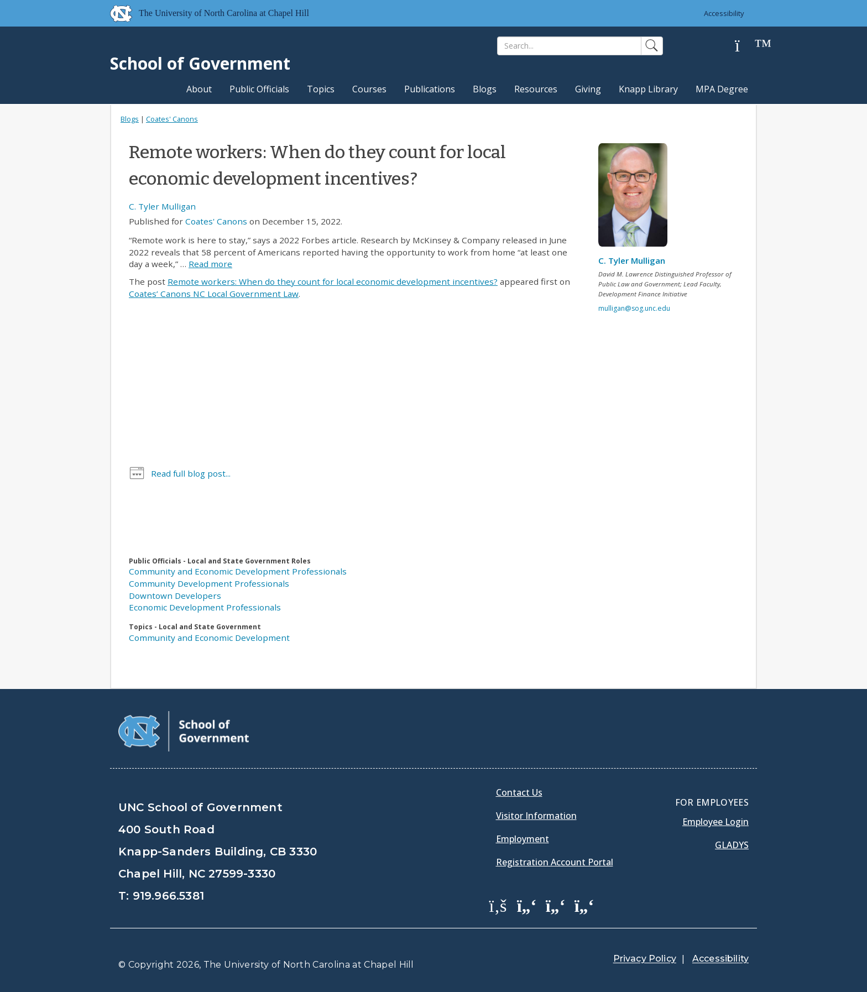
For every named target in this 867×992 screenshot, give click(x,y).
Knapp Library (648, 89)
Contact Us (519, 792)
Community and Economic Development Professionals (238, 571)
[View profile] (637, 197)
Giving (588, 89)
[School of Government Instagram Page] (584, 905)
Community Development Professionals (209, 583)
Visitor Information (536, 816)
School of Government (200, 63)
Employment (522, 839)
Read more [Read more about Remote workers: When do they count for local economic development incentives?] (210, 263)
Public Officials (259, 89)
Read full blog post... (191, 473)
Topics (321, 89)
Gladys (732, 845)
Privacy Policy (644, 958)
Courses (369, 89)
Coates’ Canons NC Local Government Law (214, 293)
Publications (429, 89)
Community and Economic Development (209, 637)
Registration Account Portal (554, 862)
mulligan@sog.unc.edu (634, 308)
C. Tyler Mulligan (162, 206)
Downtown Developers (175, 595)
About (199, 89)
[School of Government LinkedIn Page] (556, 905)
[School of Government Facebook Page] (498, 905)
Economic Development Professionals (205, 607)
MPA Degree (722, 89)
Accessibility (724, 13)
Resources (535, 89)
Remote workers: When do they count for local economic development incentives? (333, 281)
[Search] (569, 45)
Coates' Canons (172, 119)
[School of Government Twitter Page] (527, 905)
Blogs (485, 89)
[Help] (746, 46)
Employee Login (715, 822)
